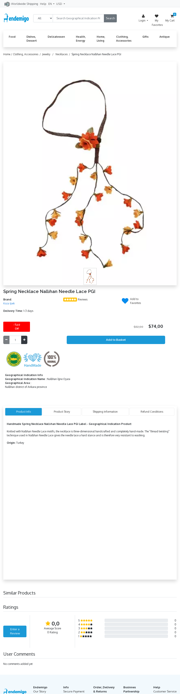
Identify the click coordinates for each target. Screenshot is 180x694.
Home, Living (101, 38)
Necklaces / (64, 54)
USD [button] (59, 3)
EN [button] (50, 3)
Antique (164, 36)
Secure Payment (73, 691)
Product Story (62, 411)
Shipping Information (105, 411)
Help (43, 3)
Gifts (145, 36)
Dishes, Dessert (31, 38)
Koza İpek (9, 303)
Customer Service (165, 691)
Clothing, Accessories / (27, 54)
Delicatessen (56, 36)
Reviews (82, 299)
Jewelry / (48, 54)
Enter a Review (15, 631)
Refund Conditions (152, 411)
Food (12, 36)
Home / (8, 54)
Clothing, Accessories (123, 38)
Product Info (23, 411)
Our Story (39, 691)
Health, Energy (81, 38)
